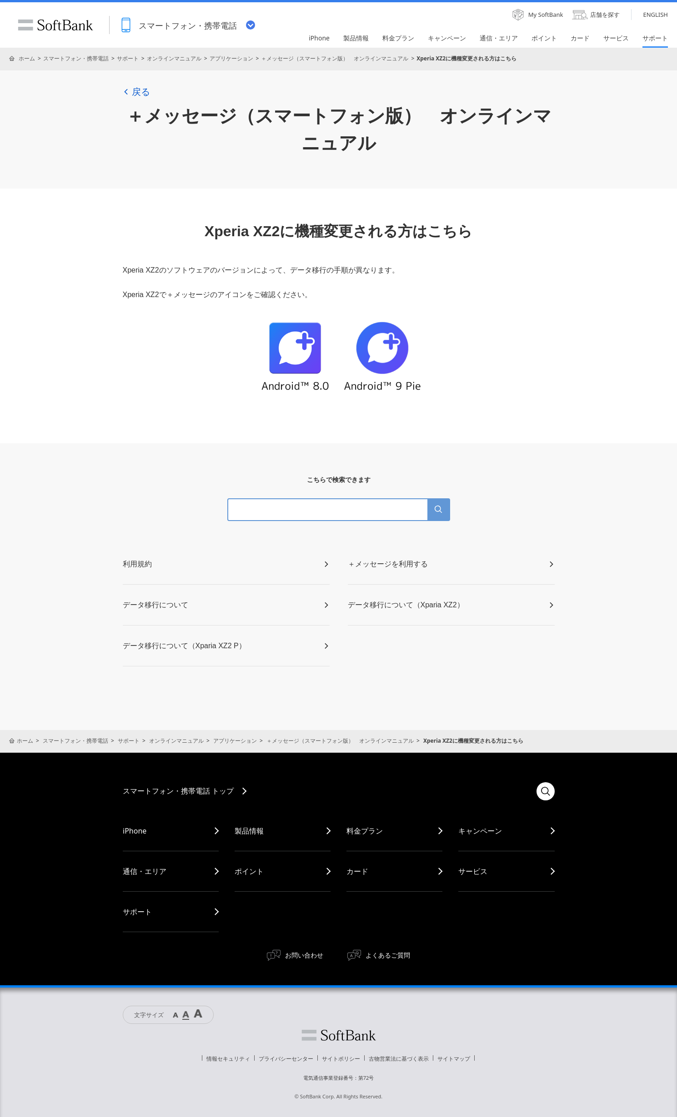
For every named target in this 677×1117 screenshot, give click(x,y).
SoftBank (55, 25)
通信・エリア (144, 871)
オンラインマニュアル (174, 58)
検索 (546, 791)
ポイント (249, 871)
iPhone (134, 831)
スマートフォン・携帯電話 (76, 58)
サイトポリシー (341, 1058)
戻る (136, 92)
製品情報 (249, 831)
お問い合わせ (304, 955)
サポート (128, 58)
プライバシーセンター (286, 1058)
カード (357, 871)
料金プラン (364, 831)
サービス (472, 871)
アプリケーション (231, 58)
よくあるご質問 (388, 955)
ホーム (27, 58)
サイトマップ (453, 1058)
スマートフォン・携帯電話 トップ (178, 791)
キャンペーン (480, 831)
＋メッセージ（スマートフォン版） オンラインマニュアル (334, 58)
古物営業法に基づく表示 (399, 1058)
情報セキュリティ (228, 1058)
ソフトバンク (338, 1035)
